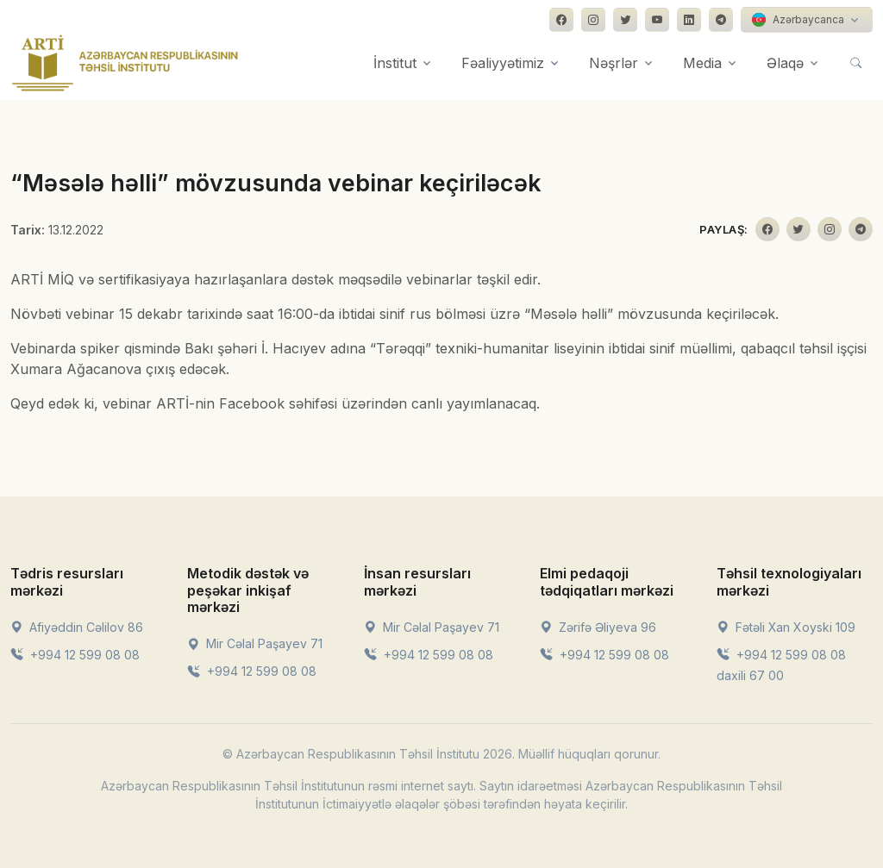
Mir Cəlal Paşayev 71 (255, 643)
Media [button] (702, 63)
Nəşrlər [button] (613, 63)
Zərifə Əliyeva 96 (598, 627)
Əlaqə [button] (785, 63)
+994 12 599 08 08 (75, 654)
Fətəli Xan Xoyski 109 (786, 627)
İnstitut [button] (394, 63)
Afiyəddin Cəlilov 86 (76, 627)
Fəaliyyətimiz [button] (502, 63)
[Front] (125, 63)
